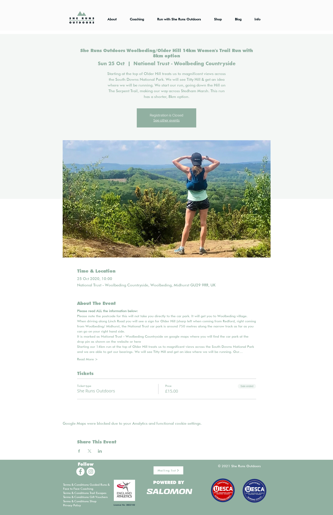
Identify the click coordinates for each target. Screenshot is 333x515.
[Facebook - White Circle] (80, 471)
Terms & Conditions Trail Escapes (84, 493)
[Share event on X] (89, 451)
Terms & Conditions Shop (79, 501)
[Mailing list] (168, 470)
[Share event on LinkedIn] (100, 451)
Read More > (87, 359)
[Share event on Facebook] (79, 451)
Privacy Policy (72, 505)
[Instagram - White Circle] (91, 471)
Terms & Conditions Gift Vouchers (85, 497)
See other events (166, 120)
